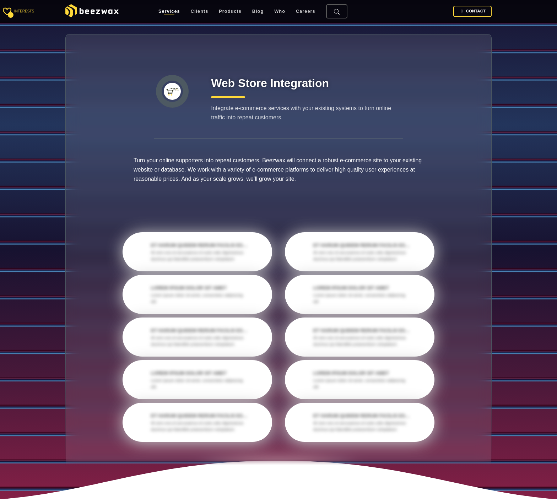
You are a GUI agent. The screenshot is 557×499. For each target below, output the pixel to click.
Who (279, 11)
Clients (200, 11)
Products (230, 11)
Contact (472, 11)
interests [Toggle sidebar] (24, 11)
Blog (258, 11)
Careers (305, 11)
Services (169, 11)
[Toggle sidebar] (7, 11)
